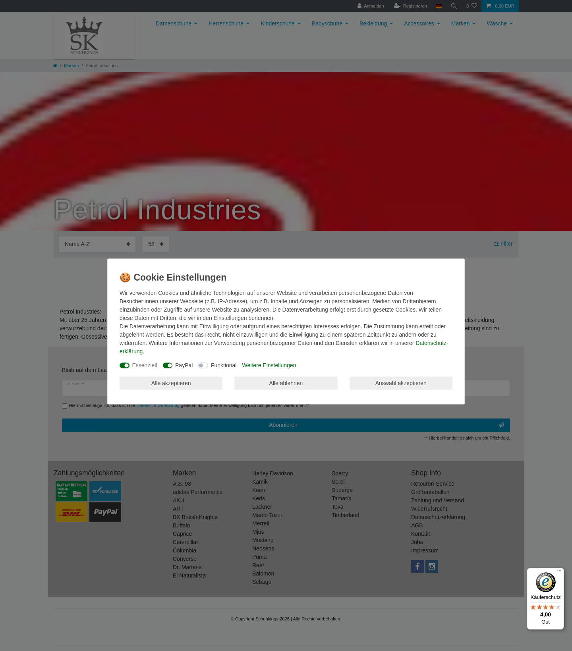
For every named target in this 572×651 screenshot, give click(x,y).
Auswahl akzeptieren (401, 383)
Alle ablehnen (286, 383)
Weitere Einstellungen (269, 365)
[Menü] (559, 572)
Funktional (224, 365)
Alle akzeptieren (171, 383)
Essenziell (144, 365)
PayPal (184, 365)
